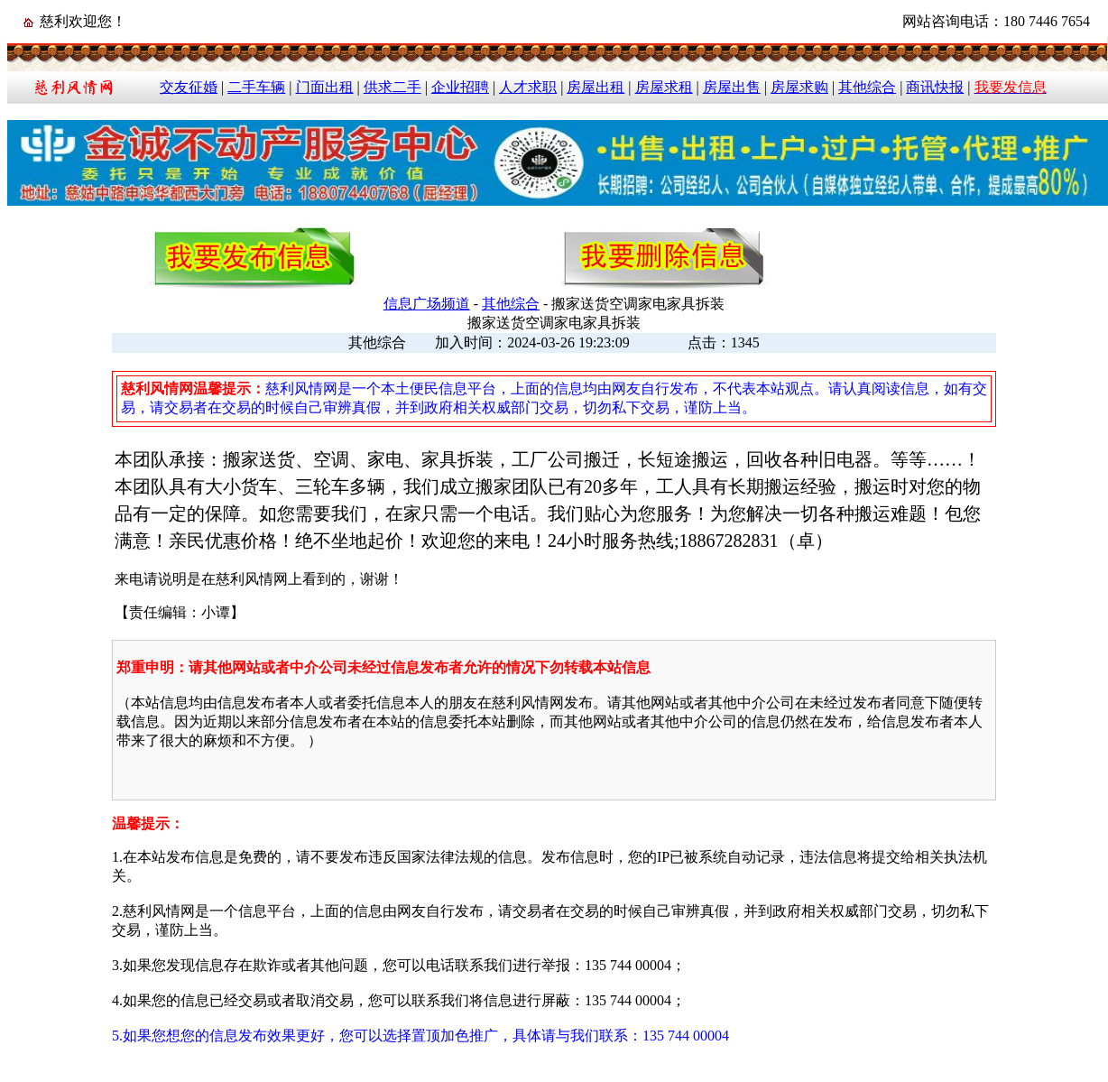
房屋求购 (799, 87)
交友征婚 (188, 87)
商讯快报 (935, 87)
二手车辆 (256, 87)
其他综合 (867, 87)
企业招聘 (460, 87)
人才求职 (528, 87)
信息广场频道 (426, 303)
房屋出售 (732, 87)
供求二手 (392, 87)
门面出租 (325, 87)
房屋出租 (595, 87)
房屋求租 (664, 87)
